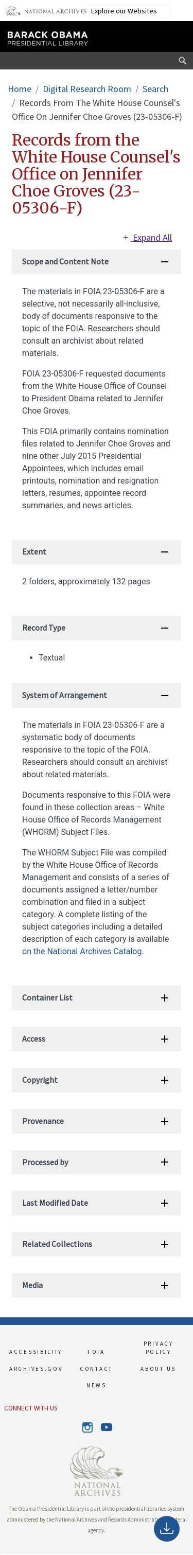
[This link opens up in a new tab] (97, 1470)
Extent (34, 551)
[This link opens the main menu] (174, 35)
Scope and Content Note (65, 261)
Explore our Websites (124, 10)
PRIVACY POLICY (158, 1348)
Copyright (40, 1080)
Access (33, 1038)
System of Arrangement (64, 695)
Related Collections (57, 1244)
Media (32, 1285)
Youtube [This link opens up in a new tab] (106, 1428)
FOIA (96, 1351)
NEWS (96, 1385)
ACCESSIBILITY (34, 1351)
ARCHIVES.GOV (34, 1368)
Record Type (43, 627)
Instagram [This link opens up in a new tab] (88, 1427)
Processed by (45, 1162)
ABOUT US (158, 1368)
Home (19, 89)
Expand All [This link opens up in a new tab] (146, 237)
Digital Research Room (87, 89)
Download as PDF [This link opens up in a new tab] (167, 1531)
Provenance (43, 1121)
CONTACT (96, 1368)
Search (155, 89)
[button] (0, 1554)
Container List (47, 997)
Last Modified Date (55, 1202)
